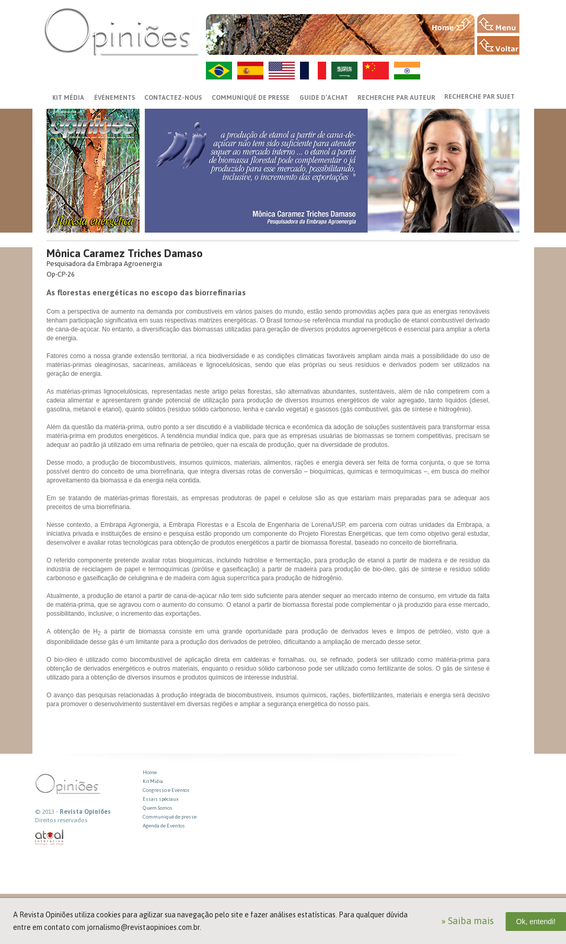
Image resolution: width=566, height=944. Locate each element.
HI (407, 70)
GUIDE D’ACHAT (323, 97)
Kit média (68, 97)
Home (150, 772)
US (282, 70)
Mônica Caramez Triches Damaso (125, 253)
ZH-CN (376, 70)
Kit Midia (153, 781)
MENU (498, 23)
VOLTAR (498, 45)
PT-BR (219, 70)
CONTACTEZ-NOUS (173, 97)
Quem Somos (157, 808)
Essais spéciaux (161, 799)
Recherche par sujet (479, 96)
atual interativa (49, 838)
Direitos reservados (61, 820)
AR (344, 70)
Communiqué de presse (251, 97)
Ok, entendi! (536, 921)
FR (313, 70)
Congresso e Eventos (166, 790)
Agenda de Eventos (164, 825)
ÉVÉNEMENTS (114, 97)
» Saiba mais (467, 920)
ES (250, 70)
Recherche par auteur (396, 97)
